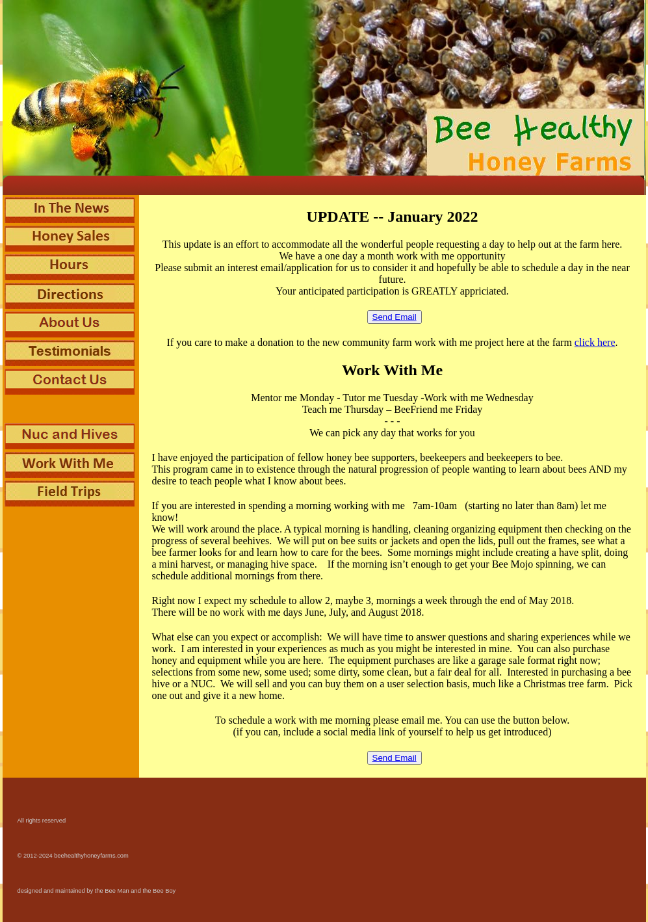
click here (595, 342)
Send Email (394, 317)
